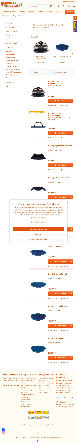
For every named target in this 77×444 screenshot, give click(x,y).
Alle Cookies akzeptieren (38, 229)
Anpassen (38, 234)
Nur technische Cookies (38, 239)
